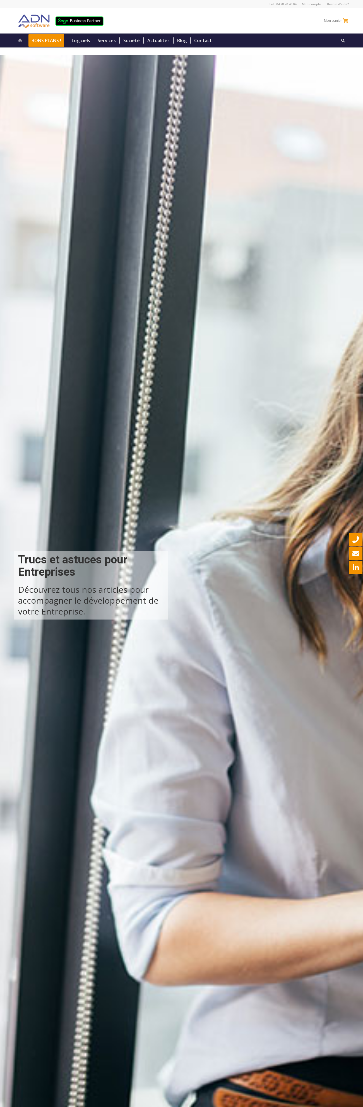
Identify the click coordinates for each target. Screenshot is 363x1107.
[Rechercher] (341, 40)
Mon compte (311, 4)
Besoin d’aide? (338, 4)
